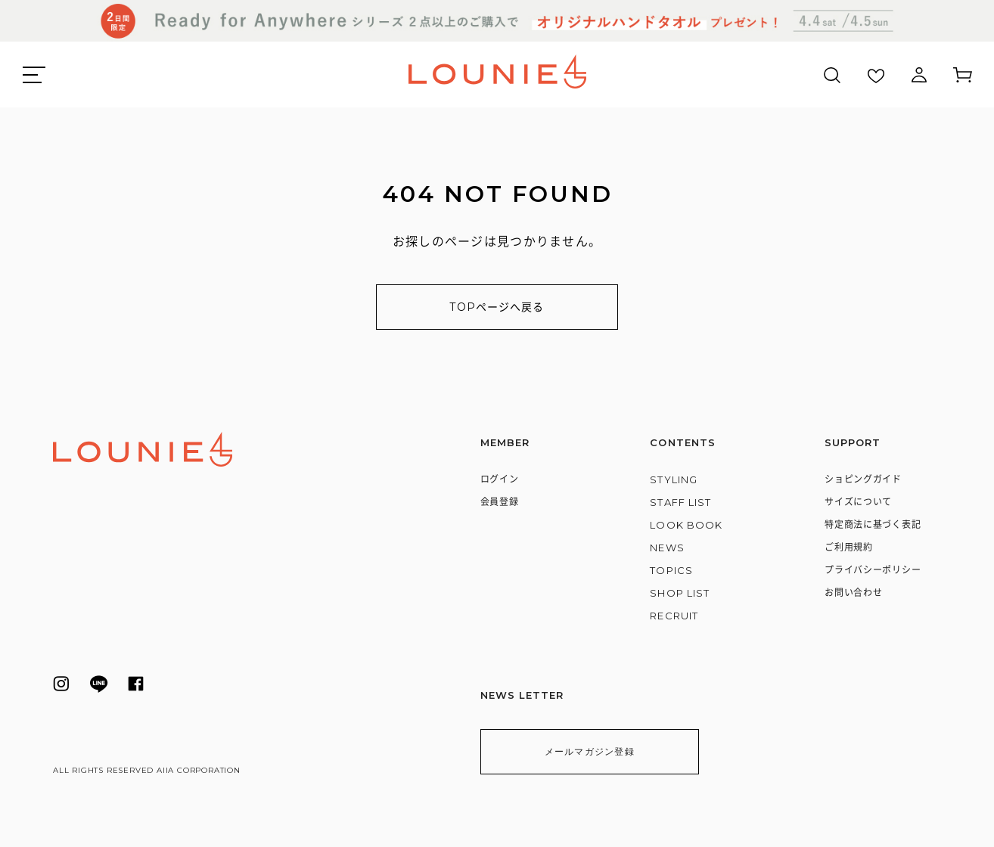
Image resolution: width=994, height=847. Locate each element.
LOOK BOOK (686, 525)
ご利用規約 (849, 547)
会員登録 (499, 501)
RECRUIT (673, 616)
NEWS (667, 547)
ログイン (499, 479)
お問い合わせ (853, 592)
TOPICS (671, 570)
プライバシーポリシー (873, 570)
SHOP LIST (679, 593)
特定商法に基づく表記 (873, 524)
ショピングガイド (863, 479)
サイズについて (858, 501)
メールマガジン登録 (584, 751)
